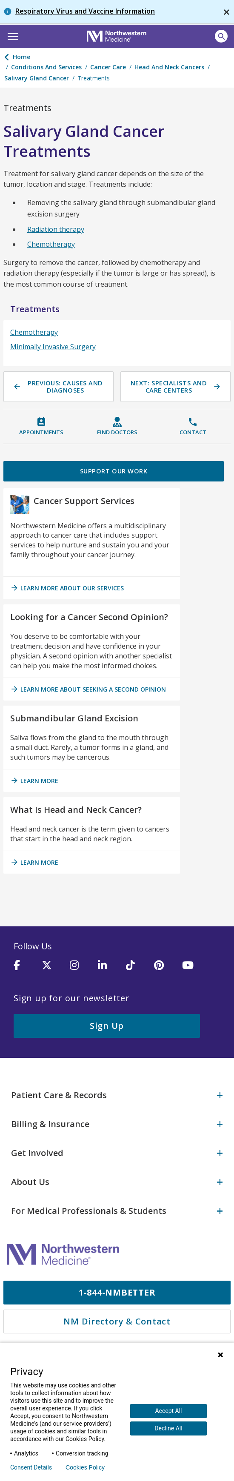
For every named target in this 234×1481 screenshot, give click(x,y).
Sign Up (107, 1027)
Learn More (34, 782)
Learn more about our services (67, 589)
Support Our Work (114, 471)
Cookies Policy (85, 1467)
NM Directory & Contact (117, 1317)
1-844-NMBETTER (117, 1288)
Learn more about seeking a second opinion (88, 690)
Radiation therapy (55, 229)
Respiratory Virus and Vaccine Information (85, 11)
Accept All (168, 1410)
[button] (11, 35)
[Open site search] (221, 36)
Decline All (168, 1428)
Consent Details (31, 1467)
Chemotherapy (51, 244)
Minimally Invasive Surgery (53, 346)
